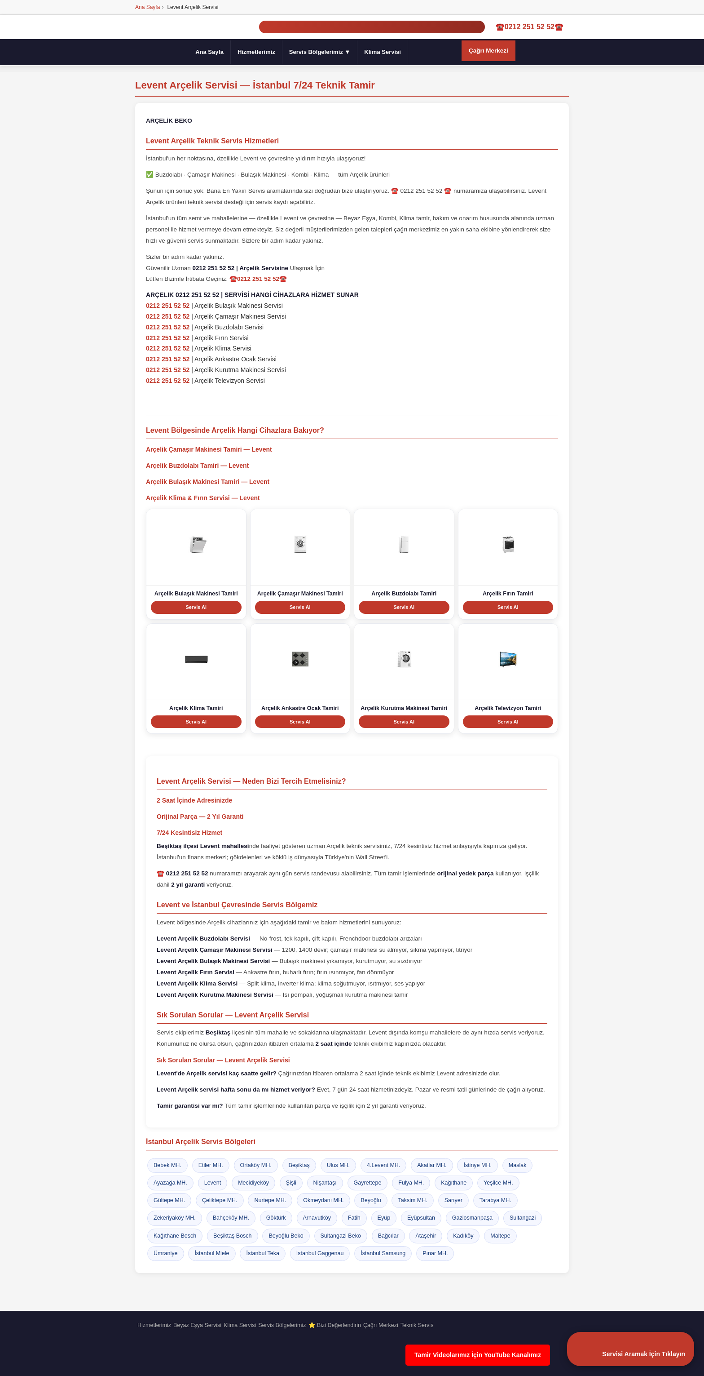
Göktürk (276, 1218)
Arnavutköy (317, 1218)
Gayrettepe (368, 1183)
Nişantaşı (325, 1183)
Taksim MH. (412, 1201)
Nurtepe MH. (270, 1201)
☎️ (182, 873)
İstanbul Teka (262, 1253)
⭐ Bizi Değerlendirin (334, 1325)
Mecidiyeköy (253, 1183)
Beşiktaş (299, 1165)
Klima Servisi (382, 52)
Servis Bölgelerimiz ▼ (319, 52)
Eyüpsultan (421, 1218)
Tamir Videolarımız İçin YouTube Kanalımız (477, 1354)
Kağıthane (453, 1183)
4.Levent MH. (383, 1165)
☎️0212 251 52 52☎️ (529, 27)
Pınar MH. (435, 1253)
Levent (212, 1183)
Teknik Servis (417, 1325)
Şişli (291, 1183)
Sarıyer (453, 1201)
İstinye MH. (477, 1165)
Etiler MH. (210, 1165)
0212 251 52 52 (167, 306)
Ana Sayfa (209, 52)
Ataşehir (425, 1236)
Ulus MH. (338, 1165)
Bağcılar (388, 1236)
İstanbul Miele (211, 1253)
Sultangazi (523, 1218)
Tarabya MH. (495, 1201)
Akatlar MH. (431, 1165)
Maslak (518, 1165)
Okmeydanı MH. (323, 1201)
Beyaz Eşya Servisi (197, 1325)
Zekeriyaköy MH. (175, 1218)
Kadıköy (463, 1236)
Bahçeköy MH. (231, 1218)
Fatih (354, 1218)
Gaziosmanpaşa (472, 1218)
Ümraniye (166, 1253)
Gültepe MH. (169, 1201)
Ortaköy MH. (256, 1165)
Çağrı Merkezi (488, 50)
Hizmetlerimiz (256, 52)
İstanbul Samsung (383, 1253)
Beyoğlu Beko (285, 1236)
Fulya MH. (411, 1183)
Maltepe (500, 1236)
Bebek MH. (167, 1165)
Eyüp (384, 1218)
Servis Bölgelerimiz (282, 1325)
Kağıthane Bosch (175, 1236)
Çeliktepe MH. (220, 1201)
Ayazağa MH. (170, 1183)
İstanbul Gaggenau (320, 1253)
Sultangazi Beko (341, 1236)
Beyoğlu (371, 1201)
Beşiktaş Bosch (232, 1236)
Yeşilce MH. (498, 1183)
